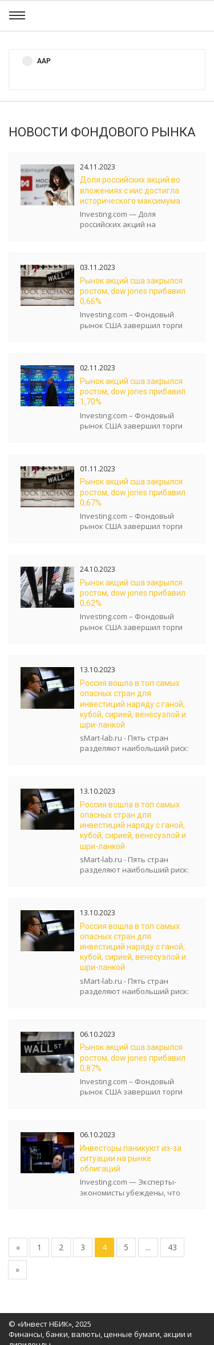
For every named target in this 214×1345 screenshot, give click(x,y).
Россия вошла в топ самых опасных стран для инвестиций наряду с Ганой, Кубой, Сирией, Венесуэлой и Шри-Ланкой (133, 703)
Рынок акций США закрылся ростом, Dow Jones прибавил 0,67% (132, 492)
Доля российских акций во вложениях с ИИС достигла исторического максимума (130, 190)
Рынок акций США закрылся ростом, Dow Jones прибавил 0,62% (132, 593)
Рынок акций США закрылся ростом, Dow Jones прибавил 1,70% (132, 391)
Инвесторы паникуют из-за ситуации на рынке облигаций (130, 1158)
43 (172, 1247)
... (148, 1247)
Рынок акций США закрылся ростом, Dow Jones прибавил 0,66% (132, 291)
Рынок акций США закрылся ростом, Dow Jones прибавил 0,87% (132, 1057)
